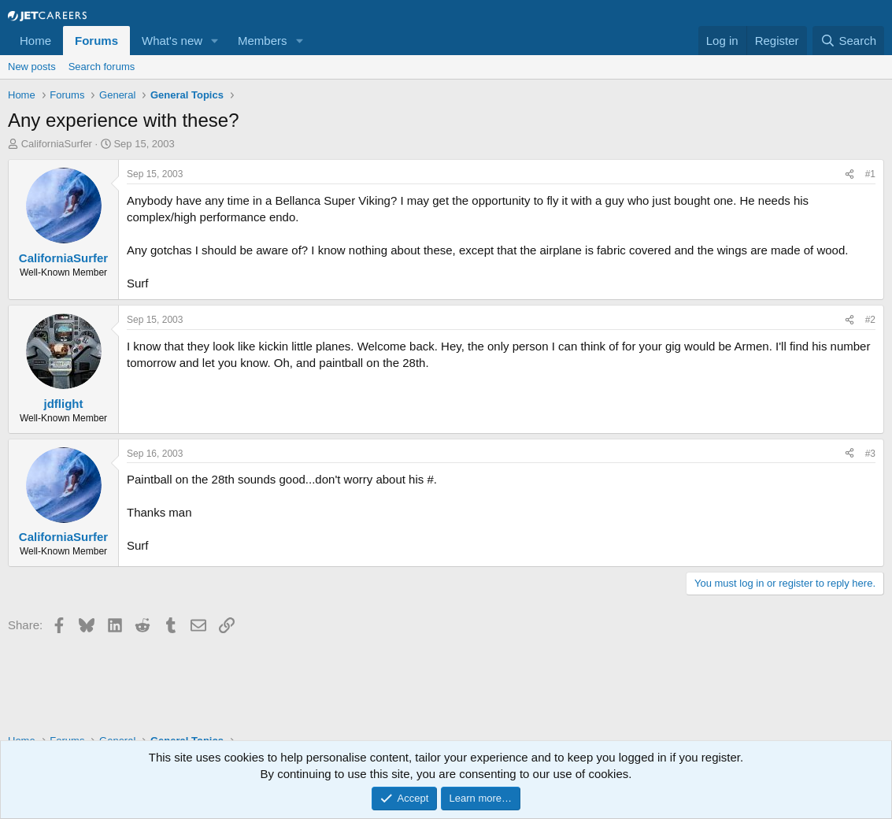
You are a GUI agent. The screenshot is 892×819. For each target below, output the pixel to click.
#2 (870, 319)
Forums (96, 40)
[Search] (848, 40)
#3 (870, 453)
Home (35, 40)
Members (262, 40)
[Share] (849, 174)
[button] (215, 40)
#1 (870, 174)
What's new (172, 40)
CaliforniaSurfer (56, 144)
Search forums (101, 66)
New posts (32, 66)
